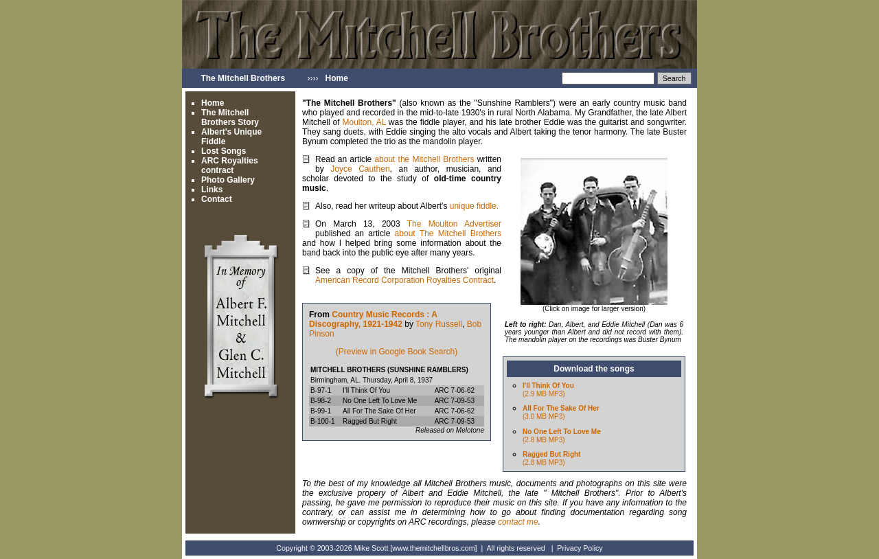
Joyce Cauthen (359, 169)
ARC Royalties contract (229, 165)
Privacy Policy (579, 548)
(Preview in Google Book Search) (396, 351)
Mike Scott (371, 548)
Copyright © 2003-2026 (314, 548)
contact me (518, 522)
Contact (216, 199)
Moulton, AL (365, 122)
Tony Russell (438, 324)
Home (212, 103)
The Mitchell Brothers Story (230, 117)
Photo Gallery (228, 180)
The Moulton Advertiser (454, 224)
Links (211, 189)
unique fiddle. (474, 206)
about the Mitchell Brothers (425, 159)
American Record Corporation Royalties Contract (404, 280)
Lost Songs (223, 151)
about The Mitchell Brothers (448, 233)
